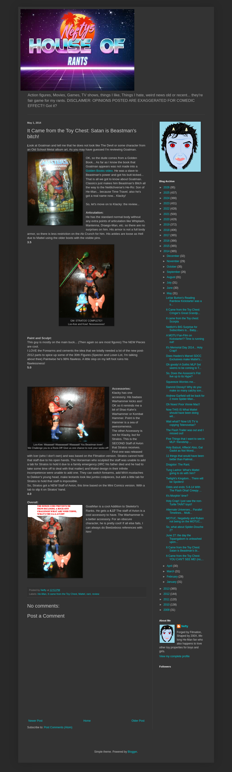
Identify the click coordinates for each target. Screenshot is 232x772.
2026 (166, 187)
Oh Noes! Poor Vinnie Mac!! (183, 404)
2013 (166, 588)
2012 (166, 594)
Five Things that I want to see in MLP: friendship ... (185, 440)
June (170, 287)
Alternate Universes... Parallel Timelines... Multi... (184, 511)
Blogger (132, 751)
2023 (166, 203)
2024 (166, 198)
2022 (166, 208)
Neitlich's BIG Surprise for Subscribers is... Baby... (182, 328)
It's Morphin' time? (177, 495)
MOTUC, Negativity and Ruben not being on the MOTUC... (185, 520)
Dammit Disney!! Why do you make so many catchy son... (184, 389)
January (172, 581)
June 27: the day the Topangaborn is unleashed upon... (183, 539)
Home (87, 720)
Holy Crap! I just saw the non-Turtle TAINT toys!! (184, 502)
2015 (166, 246)
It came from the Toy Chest (62, 594)
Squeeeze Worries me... (180, 381)
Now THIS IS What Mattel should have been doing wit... (182, 413)
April (170, 565)
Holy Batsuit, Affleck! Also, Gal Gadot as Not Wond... (184, 449)
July (169, 282)
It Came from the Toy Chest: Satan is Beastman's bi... (183, 549)
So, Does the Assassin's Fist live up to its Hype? (183, 375)
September (174, 272)
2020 (166, 219)
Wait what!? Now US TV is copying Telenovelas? (182, 423)
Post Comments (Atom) (58, 727)
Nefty (184, 626)
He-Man (42, 594)
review (95, 594)
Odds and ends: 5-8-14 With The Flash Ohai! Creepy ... (183, 489)
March (171, 571)
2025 (166, 192)
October (172, 266)
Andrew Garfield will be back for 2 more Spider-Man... (185, 397)
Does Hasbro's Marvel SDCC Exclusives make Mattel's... (184, 357)
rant (89, 594)
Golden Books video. (100, 170)
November (173, 261)
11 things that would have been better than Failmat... (185, 457)
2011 (166, 599)
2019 (166, 224)
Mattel (82, 594)
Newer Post (35, 720)
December (173, 256)
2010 (166, 604)
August (171, 277)
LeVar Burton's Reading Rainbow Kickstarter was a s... (183, 301)
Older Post (138, 720)
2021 (166, 214)
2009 (166, 609)
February (172, 576)
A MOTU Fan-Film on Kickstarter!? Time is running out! (185, 339)
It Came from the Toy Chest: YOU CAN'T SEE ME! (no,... (185, 557)
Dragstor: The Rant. (178, 464)
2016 (166, 240)
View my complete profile (174, 656)
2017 (166, 235)
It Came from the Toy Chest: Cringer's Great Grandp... (183, 311)
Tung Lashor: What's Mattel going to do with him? (182, 471)
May (170, 293)
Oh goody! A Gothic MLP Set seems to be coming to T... (183, 366)
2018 (166, 230)
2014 (166, 251)
